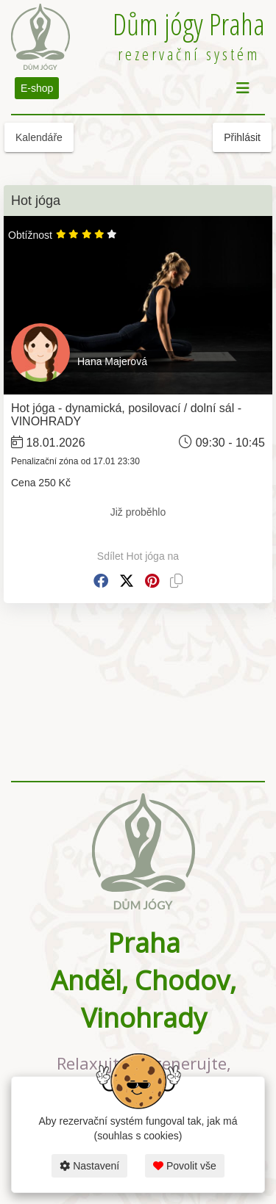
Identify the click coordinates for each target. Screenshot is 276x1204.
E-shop (37, 88)
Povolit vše (184, 1166)
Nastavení (89, 1166)
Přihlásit (242, 137)
